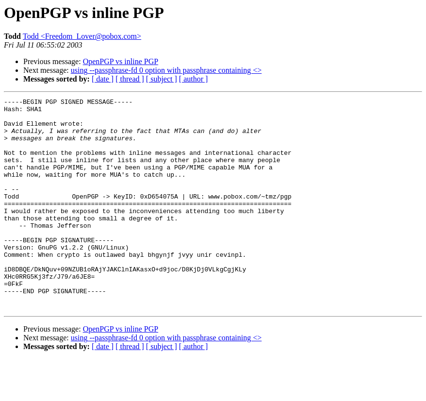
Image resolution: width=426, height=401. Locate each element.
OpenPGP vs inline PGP (120, 61)
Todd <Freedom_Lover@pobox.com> (82, 36)
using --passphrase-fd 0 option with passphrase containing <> (166, 70)
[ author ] (193, 79)
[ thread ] (129, 79)
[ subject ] (161, 79)
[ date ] (103, 79)
